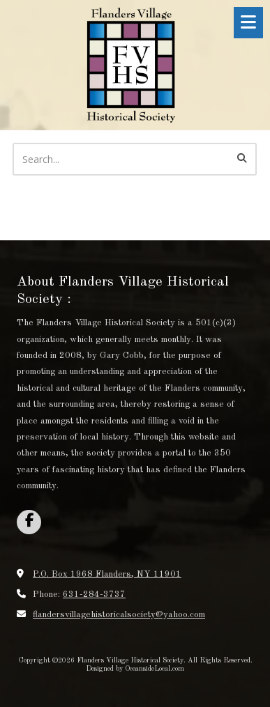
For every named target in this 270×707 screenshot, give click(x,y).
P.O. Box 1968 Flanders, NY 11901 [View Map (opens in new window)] (107, 574)
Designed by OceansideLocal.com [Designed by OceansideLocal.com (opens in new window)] (135, 668)
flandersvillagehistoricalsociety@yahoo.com (119, 614)
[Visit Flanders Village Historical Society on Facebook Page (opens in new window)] (29, 522)
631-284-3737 (94, 594)
